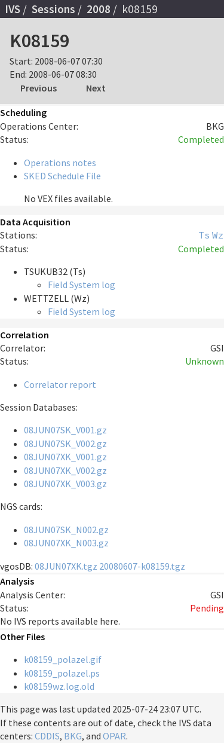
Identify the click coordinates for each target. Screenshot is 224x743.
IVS (12, 9)
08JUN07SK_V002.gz (65, 444)
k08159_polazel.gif (63, 659)
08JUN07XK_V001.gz (65, 457)
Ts (204, 235)
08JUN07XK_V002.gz (65, 470)
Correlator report (60, 384)
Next (96, 88)
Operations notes (60, 163)
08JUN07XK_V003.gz (65, 484)
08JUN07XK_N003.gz (66, 543)
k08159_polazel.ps (62, 673)
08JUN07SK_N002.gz (66, 530)
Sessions (53, 9)
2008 (99, 9)
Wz (218, 235)
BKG (73, 736)
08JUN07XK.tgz (66, 566)
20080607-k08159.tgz (142, 566)
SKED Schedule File (62, 176)
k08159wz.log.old (59, 686)
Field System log (81, 285)
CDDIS (47, 736)
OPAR (114, 736)
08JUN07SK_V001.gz (65, 430)
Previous (38, 88)
